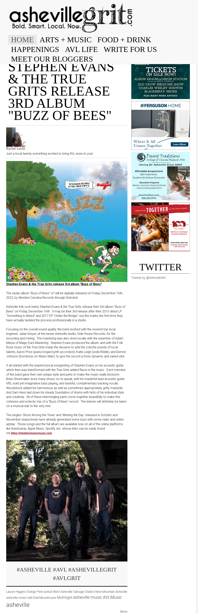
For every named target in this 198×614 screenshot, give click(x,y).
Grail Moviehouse (44, 598)
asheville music (87, 597)
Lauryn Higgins (16, 592)
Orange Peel (34, 592)
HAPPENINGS (35, 49)
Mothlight (65, 597)
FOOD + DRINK (124, 39)
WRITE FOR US (130, 49)
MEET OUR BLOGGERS (52, 59)
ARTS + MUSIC (66, 39)
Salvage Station (84, 592)
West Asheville (62, 592)
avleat (48, 592)
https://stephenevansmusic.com (31, 433)
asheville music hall (19, 598)
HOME (22, 39)
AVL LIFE (81, 49)
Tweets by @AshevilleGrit (148, 278)
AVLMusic (112, 597)
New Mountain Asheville (111, 592)
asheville (18, 604)
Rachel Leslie (15, 148)
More (123, 611)
